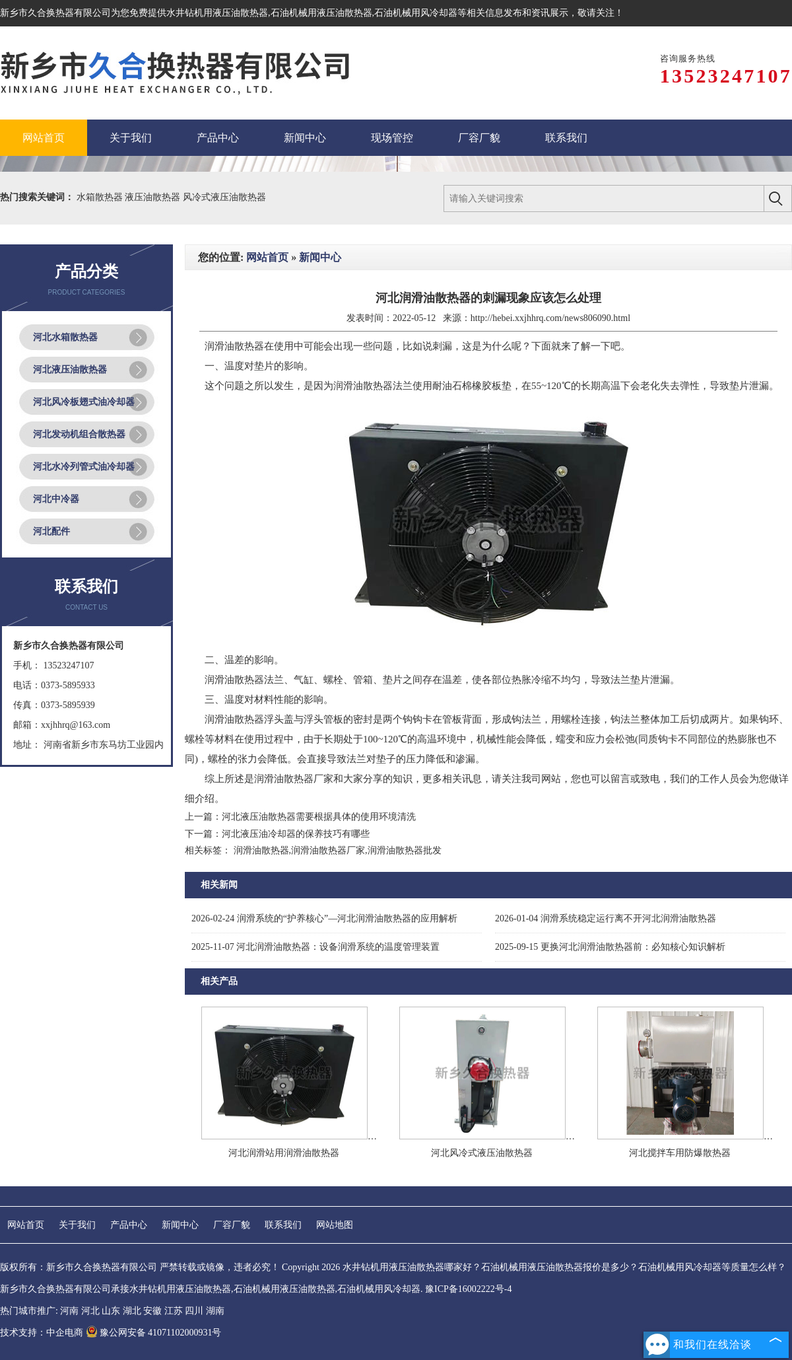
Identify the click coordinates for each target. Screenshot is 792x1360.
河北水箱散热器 (65, 337)
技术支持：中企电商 (41, 1333)
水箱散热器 (101, 197)
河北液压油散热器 (70, 370)
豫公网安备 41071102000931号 (154, 1333)
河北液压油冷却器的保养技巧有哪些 (296, 834)
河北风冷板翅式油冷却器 (84, 402)
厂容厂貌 (231, 1225)
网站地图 (334, 1225)
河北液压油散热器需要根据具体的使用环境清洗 (319, 817)
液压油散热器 (154, 197)
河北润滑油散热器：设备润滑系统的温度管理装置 (315, 947)
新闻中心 (320, 257)
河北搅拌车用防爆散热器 (680, 1153)
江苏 (173, 1311)
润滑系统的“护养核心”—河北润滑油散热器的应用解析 (324, 918)
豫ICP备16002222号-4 (468, 1289)
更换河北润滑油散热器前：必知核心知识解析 (610, 947)
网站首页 (267, 257)
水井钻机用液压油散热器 (217, 13)
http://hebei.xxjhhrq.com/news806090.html (550, 318)
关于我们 (77, 1225)
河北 (90, 1311)
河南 (69, 1311)
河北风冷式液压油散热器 (482, 1153)
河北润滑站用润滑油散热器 (283, 1153)
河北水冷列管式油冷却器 (84, 467)
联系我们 (283, 1225)
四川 (194, 1311)
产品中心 (128, 1225)
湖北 (132, 1311)
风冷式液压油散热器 (224, 197)
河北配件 (51, 531)
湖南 (215, 1311)
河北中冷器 (56, 499)
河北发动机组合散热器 (79, 434)
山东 (111, 1311)
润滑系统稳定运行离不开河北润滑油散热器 (605, 918)
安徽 (152, 1311)
